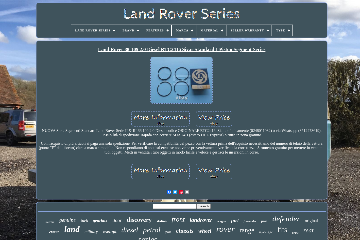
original (311, 220)
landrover (201, 220)
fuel (235, 220)
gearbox (100, 220)
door (117, 220)
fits (282, 229)
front (178, 219)
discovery (139, 219)
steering (50, 221)
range (247, 230)
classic (54, 232)
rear (308, 230)
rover (225, 229)
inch (84, 221)
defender (286, 218)
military (91, 231)
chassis (184, 230)
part (264, 221)
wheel (204, 231)
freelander (249, 221)
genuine (67, 220)
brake (295, 232)
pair (168, 232)
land (72, 229)
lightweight (266, 232)
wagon (221, 221)
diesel (129, 230)
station (162, 221)
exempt (110, 231)
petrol (151, 230)
